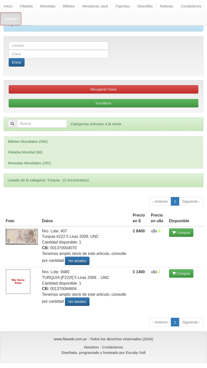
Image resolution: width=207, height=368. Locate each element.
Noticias (166, 6)
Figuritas (123, 6)
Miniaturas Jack (95, 6)
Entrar (16, 62)
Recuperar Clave (103, 89)
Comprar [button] (181, 233)
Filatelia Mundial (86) (25, 152)
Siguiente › (191, 201)
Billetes (69, 6)
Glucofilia (145, 6)
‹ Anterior (160, 201)
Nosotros (91, 347)
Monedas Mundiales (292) (29, 163)
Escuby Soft (136, 352)
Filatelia (26, 6)
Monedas (48, 6)
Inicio (8, 6)
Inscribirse (104, 103)
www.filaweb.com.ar (70, 339)
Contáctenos (191, 6)
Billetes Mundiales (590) (28, 141)
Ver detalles (77, 261)
